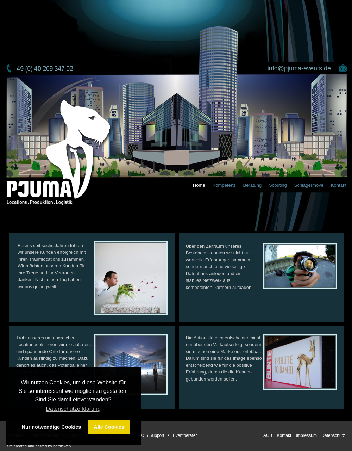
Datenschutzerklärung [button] (73, 409)
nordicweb (62, 446)
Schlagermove (308, 185)
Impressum (307, 435)
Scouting (278, 185)
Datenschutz (333, 435)
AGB (268, 435)
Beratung (252, 185)
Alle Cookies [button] (109, 427)
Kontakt (338, 185)
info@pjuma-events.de (299, 68)
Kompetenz (224, 185)
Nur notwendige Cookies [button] (51, 427)
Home (199, 185)
